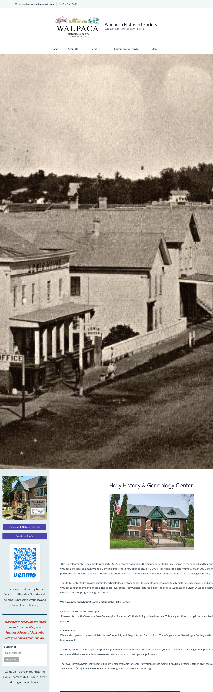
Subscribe (10, 645)
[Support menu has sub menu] (134, 47)
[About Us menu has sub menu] (52, 47)
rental (136, 662)
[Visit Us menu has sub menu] (74, 47)
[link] (151, 494)
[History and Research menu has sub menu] (104, 47)
